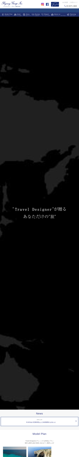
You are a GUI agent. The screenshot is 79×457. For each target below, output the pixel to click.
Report (47, 15)
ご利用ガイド (73, 2)
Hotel (19, 15)
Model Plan (9, 15)
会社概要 (65, 2)
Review (37, 15)
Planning (73, 15)
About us (59, 15)
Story (28, 15)
